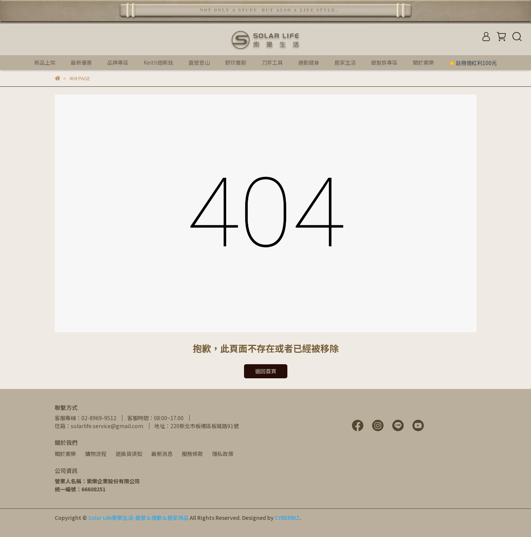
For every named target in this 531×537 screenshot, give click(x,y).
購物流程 (95, 453)
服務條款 (192, 453)
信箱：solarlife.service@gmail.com (99, 426)
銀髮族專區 (384, 62)
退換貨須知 (129, 453)
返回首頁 (265, 371)
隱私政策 (222, 453)
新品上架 (44, 62)
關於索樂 (65, 453)
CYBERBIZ (287, 517)
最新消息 (162, 453)
